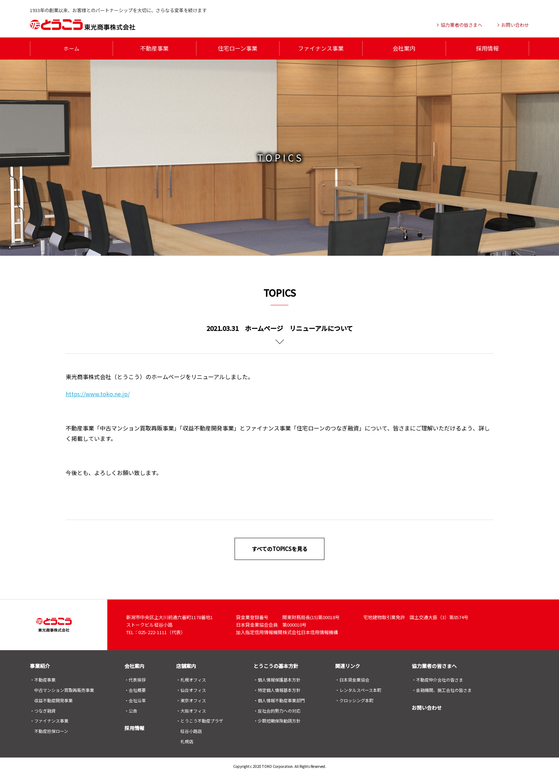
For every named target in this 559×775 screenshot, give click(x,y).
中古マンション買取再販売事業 (64, 690)
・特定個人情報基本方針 (277, 690)
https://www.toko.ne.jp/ (98, 393)
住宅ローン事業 (237, 48)
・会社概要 (135, 690)
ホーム (71, 48)
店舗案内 (186, 665)
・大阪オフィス (191, 710)
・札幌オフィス (191, 679)
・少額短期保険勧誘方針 (277, 720)
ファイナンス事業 (321, 48)
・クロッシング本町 (354, 700)
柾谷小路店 (191, 731)
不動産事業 (154, 48)
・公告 (130, 710)
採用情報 (487, 48)
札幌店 (186, 741)
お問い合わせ (427, 707)
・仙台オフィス (191, 690)
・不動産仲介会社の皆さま (437, 679)
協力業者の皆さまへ (434, 665)
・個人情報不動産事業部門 (279, 700)
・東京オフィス (191, 700)
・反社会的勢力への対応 (277, 710)
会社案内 (404, 48)
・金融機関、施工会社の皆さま (442, 690)
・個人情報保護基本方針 (277, 679)
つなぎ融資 (45, 710)
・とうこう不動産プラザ (199, 720)
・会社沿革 (135, 700)
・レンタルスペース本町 (358, 690)
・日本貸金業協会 (352, 679)
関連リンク (347, 665)
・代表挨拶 (135, 679)
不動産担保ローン (51, 731)
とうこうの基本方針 (275, 665)
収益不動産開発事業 (53, 700)
